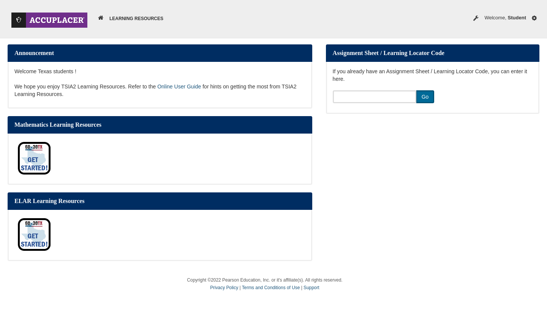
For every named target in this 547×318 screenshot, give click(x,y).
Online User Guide (179, 86)
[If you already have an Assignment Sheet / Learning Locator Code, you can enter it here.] (374, 96)
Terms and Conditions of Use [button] (271, 287)
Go (425, 97)
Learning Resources (136, 18)
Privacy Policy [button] (224, 287)
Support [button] (311, 287)
